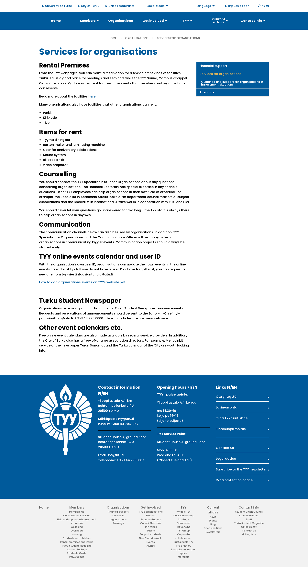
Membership (76, 511)
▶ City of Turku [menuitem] (88, 6)
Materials (183, 557)
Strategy (183, 519)
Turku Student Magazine (77, 545)
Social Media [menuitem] (156, 6)
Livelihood (77, 530)
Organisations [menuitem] (120, 20)
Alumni (151, 545)
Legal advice (226, 458)
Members (76, 507)
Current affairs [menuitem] (218, 21)
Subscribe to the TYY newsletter (241, 469)
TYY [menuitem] (186, 20)
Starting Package (76, 549)
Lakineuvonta (226, 407)
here (91, 96)
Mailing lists (249, 534)
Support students (150, 534)
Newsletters (213, 532)
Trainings (207, 92)
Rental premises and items (76, 542)
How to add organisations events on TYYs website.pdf (82, 282)
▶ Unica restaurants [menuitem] (119, 6)
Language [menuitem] (204, 6)
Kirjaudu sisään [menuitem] (238, 6)
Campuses (183, 523)
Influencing (183, 527)
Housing (77, 534)
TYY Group (183, 530)
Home (112, 38)
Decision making (183, 515)
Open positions (213, 528)
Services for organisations (220, 74)
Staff (249, 519)
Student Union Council (249, 511)
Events (151, 542)
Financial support (213, 66)
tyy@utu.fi (126, 419)
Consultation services (76, 515)
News (213, 517)
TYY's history (183, 545)
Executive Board (248, 515)
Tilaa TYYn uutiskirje (232, 418)
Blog (213, 524)
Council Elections (150, 523)
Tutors (151, 530)
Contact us (225, 448)
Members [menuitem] (87, 20)
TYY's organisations (151, 511)
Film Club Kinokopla (150, 538)
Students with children (77, 538)
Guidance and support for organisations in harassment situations (232, 83)
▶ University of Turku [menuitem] (57, 6)
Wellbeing (77, 527)
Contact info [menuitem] (251, 20)
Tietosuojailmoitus (231, 429)
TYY (183, 507)
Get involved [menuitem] (153, 20)
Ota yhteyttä (226, 396)
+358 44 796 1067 (124, 424)
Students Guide (76, 553)
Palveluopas (76, 557)
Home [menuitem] (56, 20)
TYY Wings (151, 527)
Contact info (249, 507)
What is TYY (183, 511)
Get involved (151, 507)
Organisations (136, 38)
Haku (265, 6)
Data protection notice (234, 480)
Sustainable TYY (183, 542)
